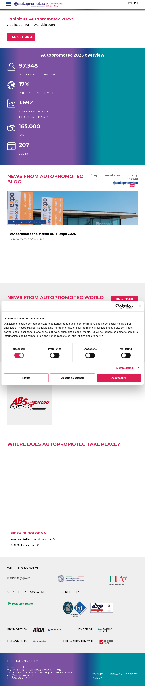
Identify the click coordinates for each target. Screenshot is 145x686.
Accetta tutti (118, 377)
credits (132, 674)
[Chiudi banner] (140, 306)
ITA (130, 3)
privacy (116, 674)
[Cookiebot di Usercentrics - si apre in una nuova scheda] (118, 306)
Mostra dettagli (125, 367)
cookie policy (97, 676)
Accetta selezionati (72, 377)
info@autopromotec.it (20, 675)
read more (124, 298)
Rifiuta (26, 377)
